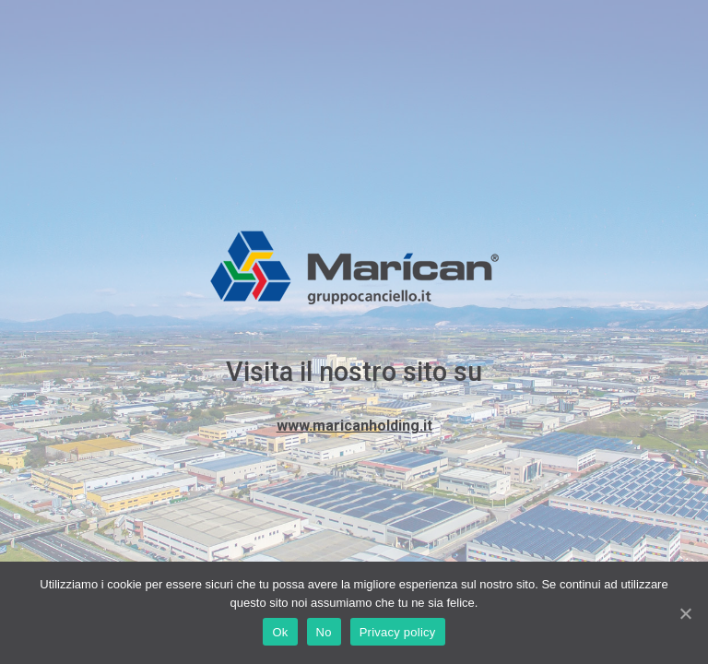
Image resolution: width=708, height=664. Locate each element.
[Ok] (685, 613)
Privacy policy (398, 632)
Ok (280, 632)
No (324, 632)
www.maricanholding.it (354, 425)
